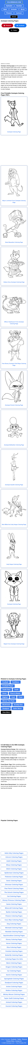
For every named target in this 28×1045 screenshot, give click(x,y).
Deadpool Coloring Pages (14, 982)
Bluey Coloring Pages (14, 865)
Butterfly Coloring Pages (14, 955)
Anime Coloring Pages (14, 986)
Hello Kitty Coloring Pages (14, 853)
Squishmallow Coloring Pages (14, 935)
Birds (23, 9)
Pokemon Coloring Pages (14, 877)
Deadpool (5, 708)
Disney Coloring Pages (14, 939)
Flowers (9, 13)
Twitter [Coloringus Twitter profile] (19, 1039)
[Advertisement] (14, 48)
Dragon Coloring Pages (14, 967)
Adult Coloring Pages (14, 861)
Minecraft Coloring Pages (14, 908)
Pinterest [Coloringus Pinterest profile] (24, 1039)
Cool (13, 697)
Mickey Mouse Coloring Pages (14, 994)
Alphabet (9, 6)
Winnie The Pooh (8, 701)
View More (6, 712)
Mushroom (6, 704)
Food (20, 697)
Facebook (20, 25)
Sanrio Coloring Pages (14, 975)
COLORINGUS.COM (14, 2)
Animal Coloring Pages (14, 1002)
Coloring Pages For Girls (14, 959)
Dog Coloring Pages (14, 924)
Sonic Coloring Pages (14, 880)
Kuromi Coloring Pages (14, 1006)
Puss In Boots (15, 693)
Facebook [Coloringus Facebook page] (14, 1039)
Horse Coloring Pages (14, 943)
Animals (14, 9)
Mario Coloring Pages (14, 963)
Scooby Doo (18, 704)
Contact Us (18, 1041)
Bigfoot (5, 697)
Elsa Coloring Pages (14, 947)
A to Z (14, 16)
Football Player (7, 686)
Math (5, 9)
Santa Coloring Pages (14, 904)
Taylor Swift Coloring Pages (14, 998)
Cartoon (19, 13)
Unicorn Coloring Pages (14, 857)
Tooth (16, 689)
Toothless (15, 682)
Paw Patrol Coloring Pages (14, 888)
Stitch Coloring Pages (14, 869)
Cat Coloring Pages (14, 896)
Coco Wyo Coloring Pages (14, 920)
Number (19, 6)
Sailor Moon (17, 708)
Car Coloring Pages (14, 971)
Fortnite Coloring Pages (14, 951)
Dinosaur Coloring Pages (14, 884)
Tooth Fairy (6, 689)
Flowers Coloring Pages (14, 916)
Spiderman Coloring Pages (14, 873)
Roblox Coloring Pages (14, 990)
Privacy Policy (10, 1041)
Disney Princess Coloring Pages (14, 900)
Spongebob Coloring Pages (14, 978)
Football (5, 682)
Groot (4, 693)
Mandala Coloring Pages (14, 931)
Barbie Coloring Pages (14, 912)
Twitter (14, 30)
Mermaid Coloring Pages (14, 928)
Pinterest (7, 25)
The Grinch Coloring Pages (14, 892)
